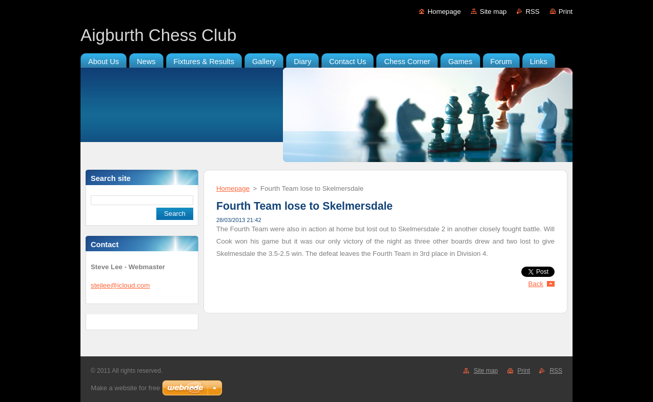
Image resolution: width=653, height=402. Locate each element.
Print (566, 11)
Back (536, 284)
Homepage (444, 11)
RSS (532, 11)
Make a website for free (125, 388)
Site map (493, 11)
